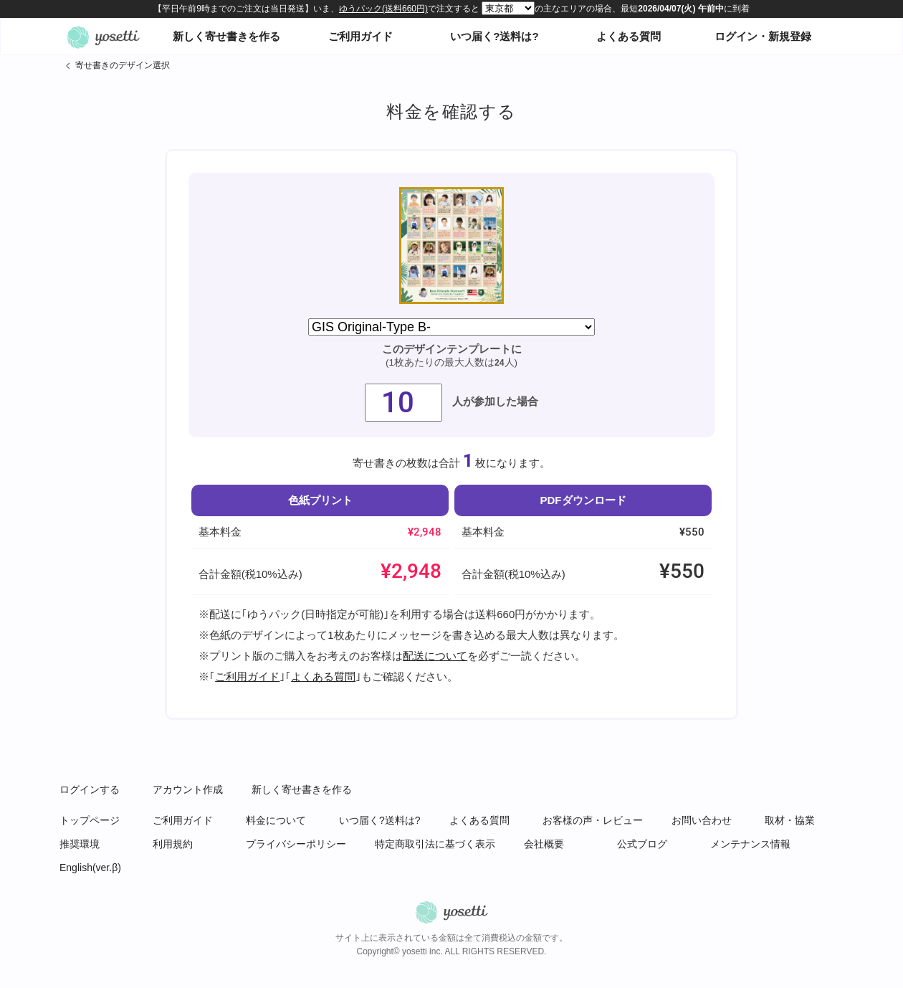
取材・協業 (790, 820)
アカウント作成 (188, 789)
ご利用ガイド (360, 36)
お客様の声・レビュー (593, 820)
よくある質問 (628, 36)
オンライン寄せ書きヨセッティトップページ (103, 36)
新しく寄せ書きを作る (226, 36)
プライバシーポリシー (296, 844)
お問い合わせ (702, 820)
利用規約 (173, 844)
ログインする (89, 789)
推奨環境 (79, 844)
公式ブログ (642, 844)
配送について (435, 656)
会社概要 (544, 844)
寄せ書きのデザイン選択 (122, 65)
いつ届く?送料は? (494, 36)
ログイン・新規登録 (763, 36)
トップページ (89, 820)
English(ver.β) (90, 867)
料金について (276, 820)
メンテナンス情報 (750, 844)
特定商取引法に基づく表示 (435, 844)
